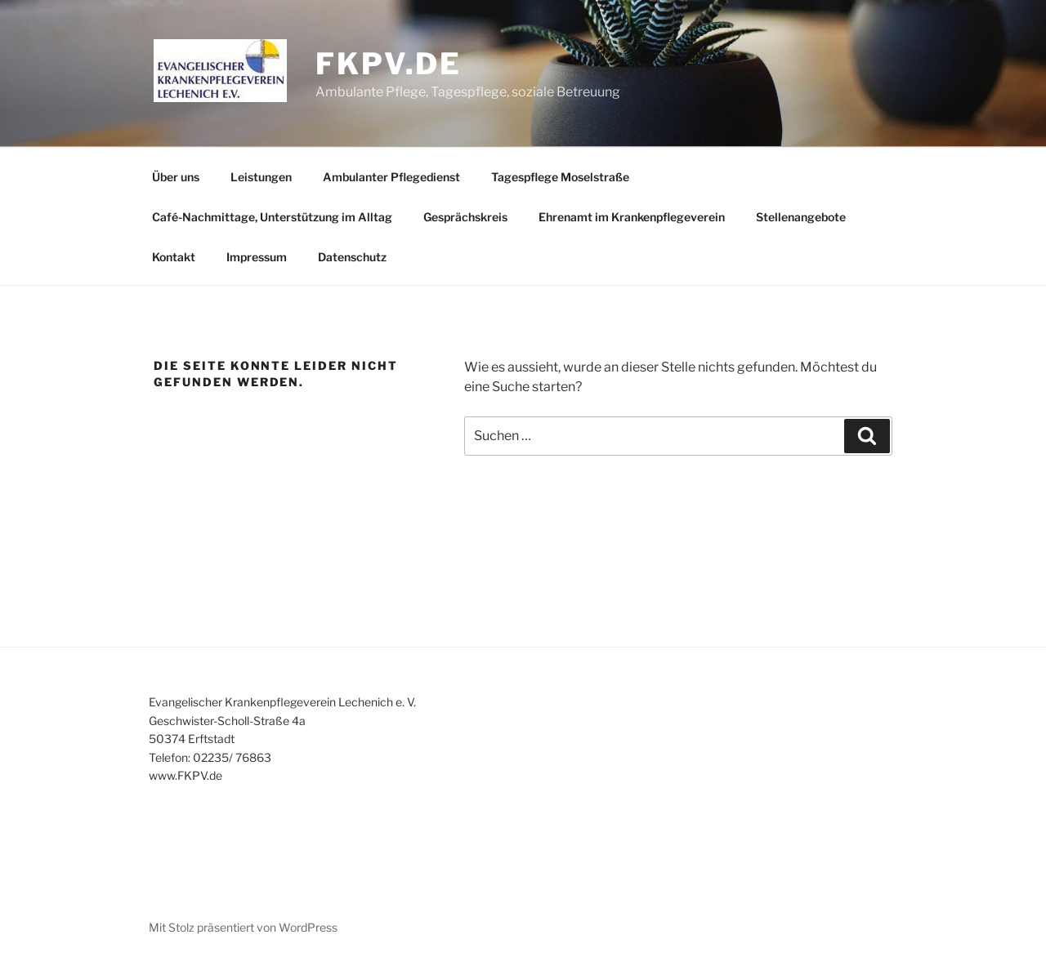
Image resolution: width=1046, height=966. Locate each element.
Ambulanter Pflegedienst (391, 177)
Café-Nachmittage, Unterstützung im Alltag (272, 217)
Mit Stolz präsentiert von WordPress (243, 927)
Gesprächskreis (465, 217)
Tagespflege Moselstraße (560, 177)
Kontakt (173, 257)
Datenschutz (352, 257)
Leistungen (261, 177)
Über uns (175, 177)
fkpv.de (388, 64)
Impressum (256, 257)
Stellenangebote (801, 217)
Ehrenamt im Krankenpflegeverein (632, 217)
